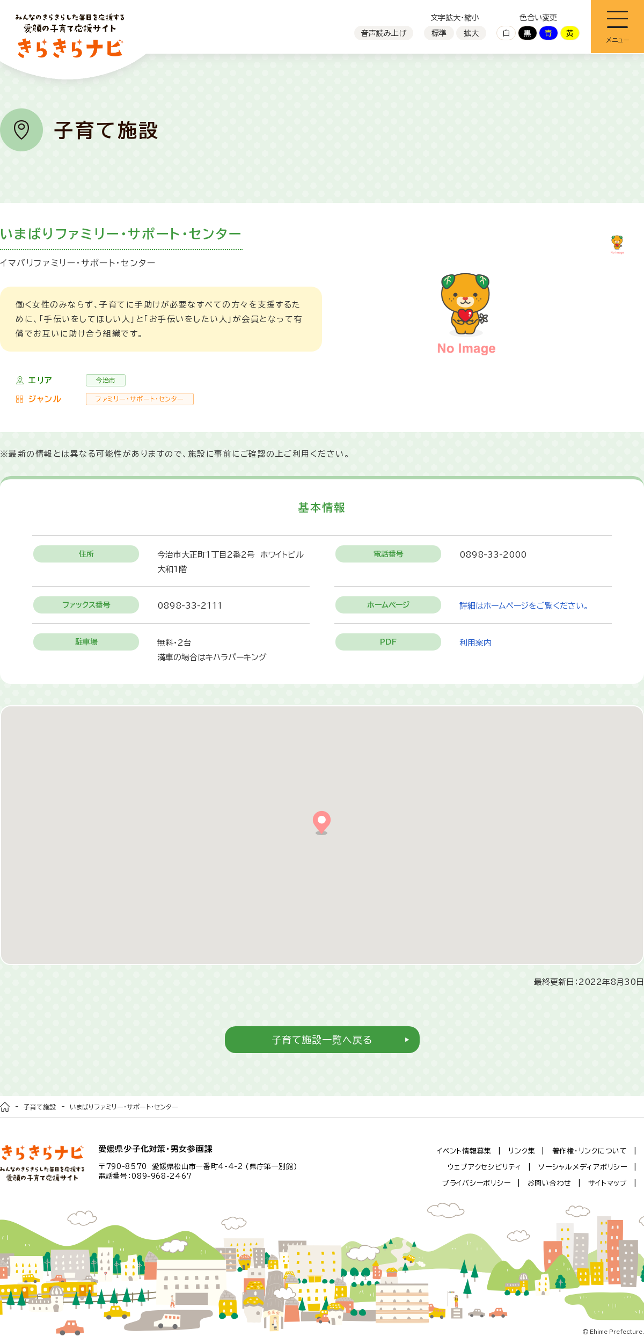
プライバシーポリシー (476, 1183)
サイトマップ (607, 1183)
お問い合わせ (550, 1183)
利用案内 (475, 643)
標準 (439, 33)
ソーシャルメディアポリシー (582, 1167)
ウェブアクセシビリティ (485, 1167)
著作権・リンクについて (589, 1151)
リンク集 (521, 1151)
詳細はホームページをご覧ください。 (524, 606)
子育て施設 (40, 1107)
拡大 (471, 33)
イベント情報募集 (464, 1151)
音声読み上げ (383, 33)
